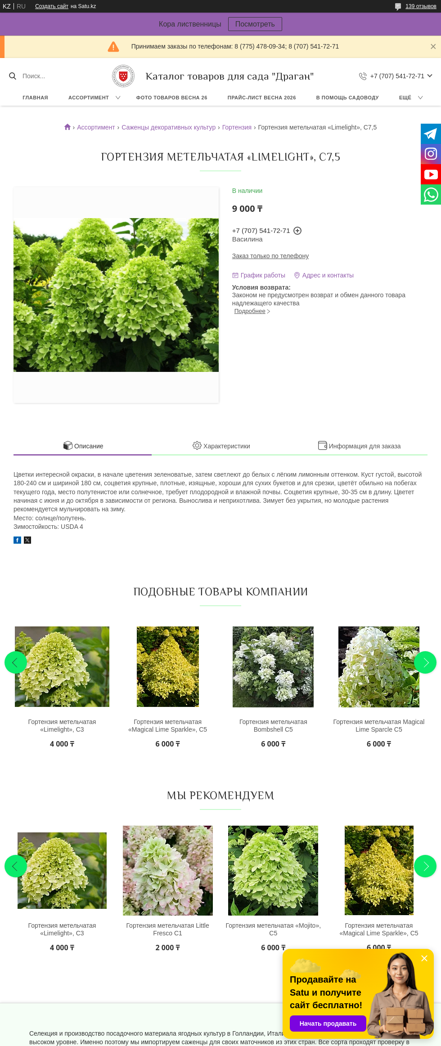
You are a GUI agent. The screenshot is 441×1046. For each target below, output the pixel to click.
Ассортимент (88, 97)
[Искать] (12, 76)
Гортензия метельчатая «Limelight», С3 (62, 725)
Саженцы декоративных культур (169, 127)
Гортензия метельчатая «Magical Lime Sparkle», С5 (167, 725)
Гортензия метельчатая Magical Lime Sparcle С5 (379, 725)
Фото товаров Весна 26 (171, 97)
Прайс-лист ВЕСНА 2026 (262, 97)
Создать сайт (51, 6)
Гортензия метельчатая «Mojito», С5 (273, 929)
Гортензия (237, 127)
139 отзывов (420, 6)
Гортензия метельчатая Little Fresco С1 (167, 929)
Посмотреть (255, 24)
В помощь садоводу (347, 97)
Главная (35, 97)
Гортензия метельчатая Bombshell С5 (273, 725)
